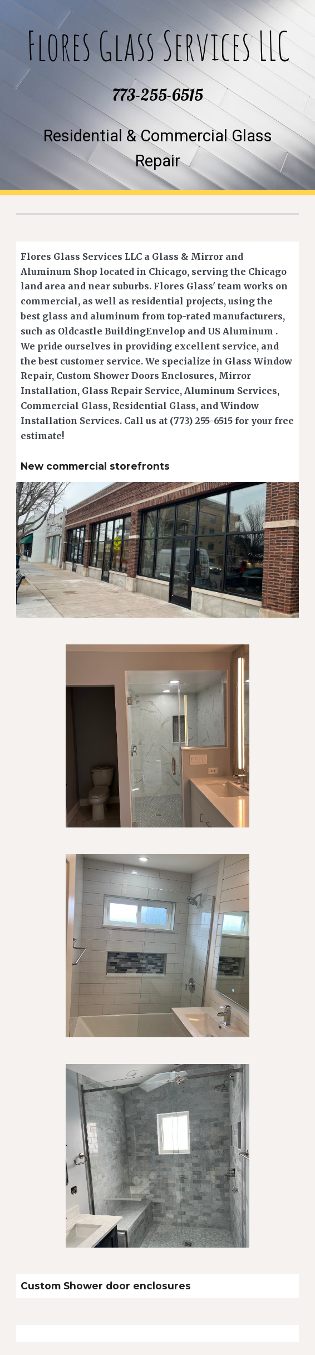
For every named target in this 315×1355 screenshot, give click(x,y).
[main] (157, 64)
